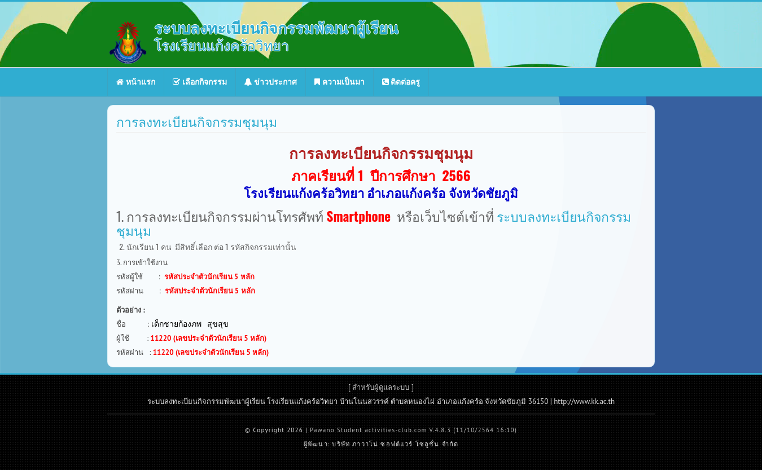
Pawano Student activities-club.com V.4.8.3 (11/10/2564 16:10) (413, 430)
